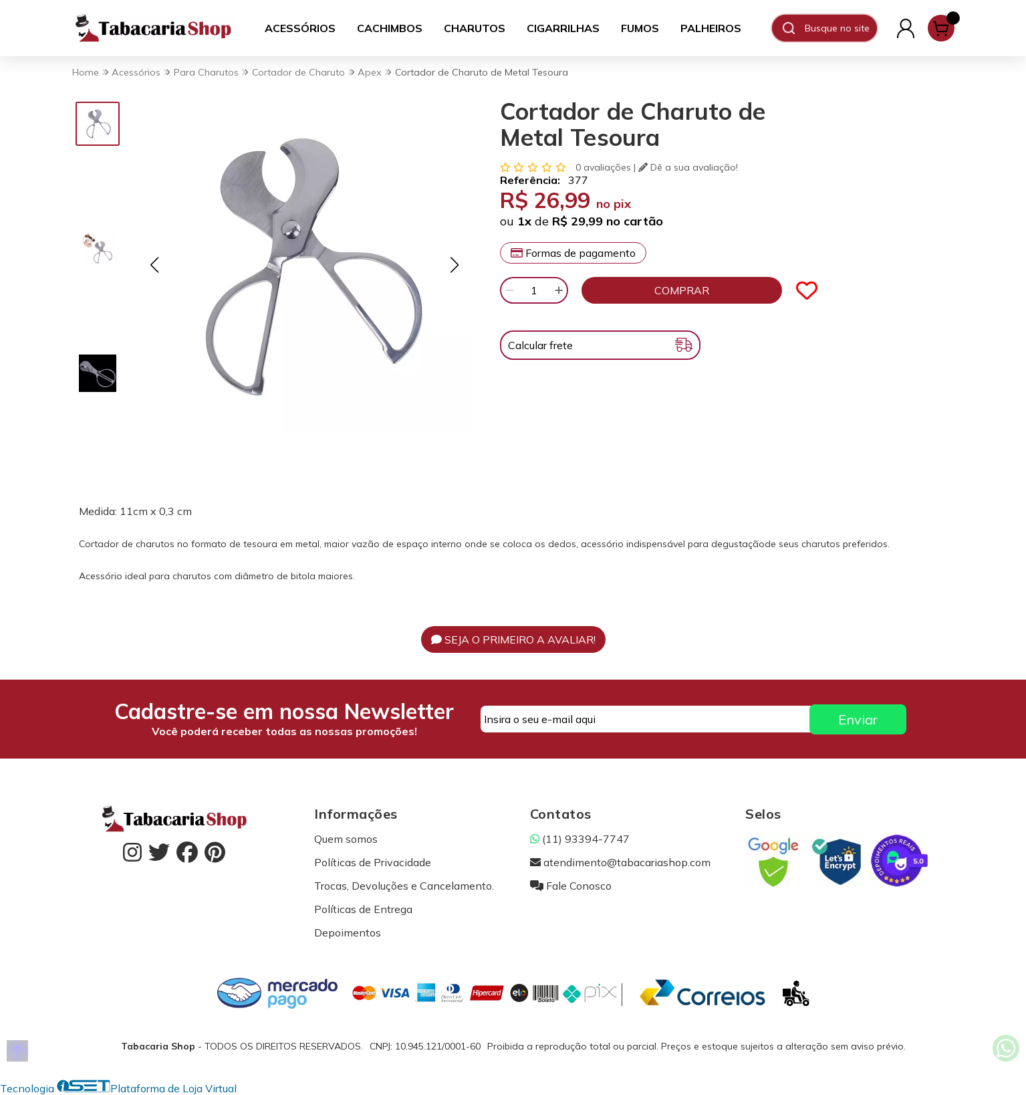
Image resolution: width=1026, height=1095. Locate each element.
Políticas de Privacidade (372, 862)
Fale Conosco (571, 885)
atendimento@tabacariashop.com (620, 862)
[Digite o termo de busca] (840, 28)
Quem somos (346, 838)
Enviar (858, 719)
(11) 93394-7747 (580, 838)
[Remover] (509, 290)
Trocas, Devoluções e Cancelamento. (404, 885)
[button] (154, 264)
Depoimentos (347, 932)
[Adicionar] (559, 290)
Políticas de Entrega (363, 909)
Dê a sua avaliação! (688, 167)
